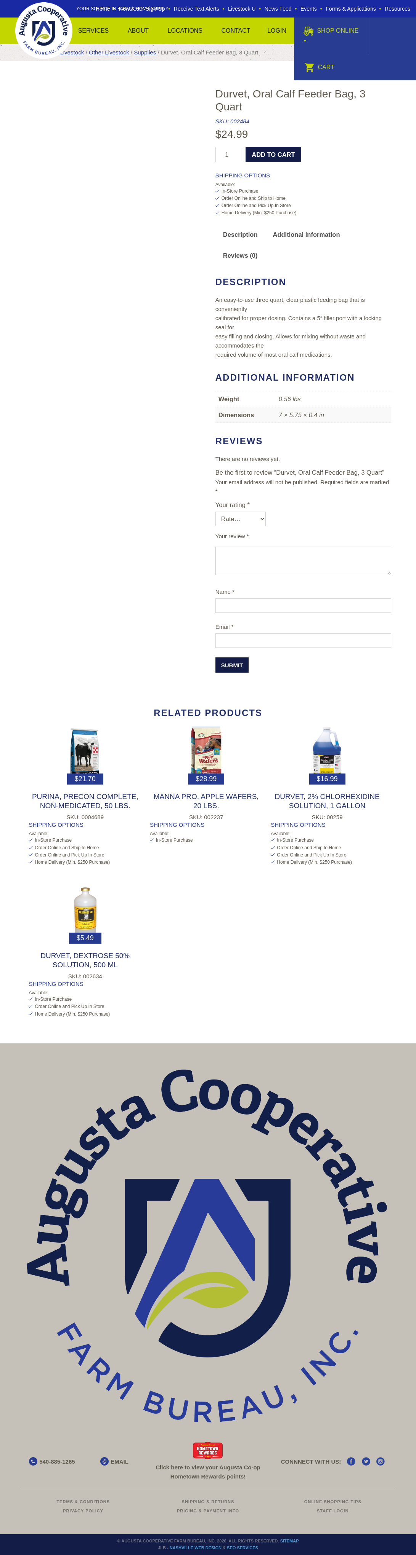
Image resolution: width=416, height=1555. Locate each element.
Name (225, 592)
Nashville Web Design (196, 1547)
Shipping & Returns (208, 1501)
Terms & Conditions (83, 1501)
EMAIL (119, 1461)
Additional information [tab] (306, 234)
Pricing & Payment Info (208, 1511)
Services (93, 30)
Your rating (232, 504)
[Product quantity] (229, 154)
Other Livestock (109, 52)
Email (224, 627)
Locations (185, 30)
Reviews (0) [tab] (240, 255)
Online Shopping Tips (332, 1501)
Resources (397, 9)
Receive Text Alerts (196, 9)
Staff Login (333, 1511)
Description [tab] (240, 234)
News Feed (278, 9)
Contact (235, 30)
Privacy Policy (83, 1511)
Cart (319, 67)
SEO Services (242, 1547)
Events (308, 9)
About (138, 30)
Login (276, 30)
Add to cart (273, 154)
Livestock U (241, 9)
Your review (232, 536)
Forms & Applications (351, 9)
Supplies (145, 52)
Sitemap (289, 1541)
